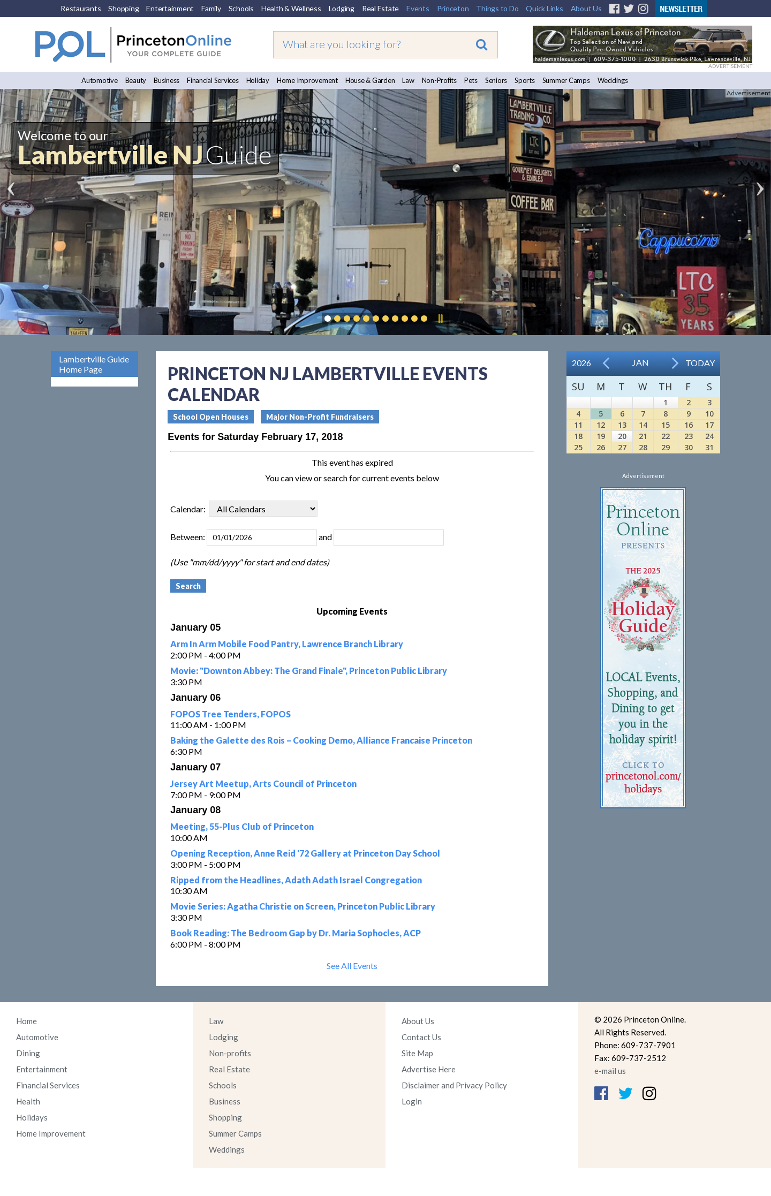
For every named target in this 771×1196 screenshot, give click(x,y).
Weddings (613, 80)
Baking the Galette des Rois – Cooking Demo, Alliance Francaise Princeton (321, 740)
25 (578, 447)
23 (688, 436)
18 (578, 436)
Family (211, 8)
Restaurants (81, 8)
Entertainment (170, 8)
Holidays (32, 1117)
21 (643, 436)
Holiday (257, 80)
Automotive (99, 80)
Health (28, 1101)
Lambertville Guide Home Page (94, 364)
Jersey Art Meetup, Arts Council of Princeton (263, 783)
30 (688, 447)
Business (166, 80)
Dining (28, 1053)
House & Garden (370, 80)
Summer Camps (566, 80)
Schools (241, 8)
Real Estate (380, 8)
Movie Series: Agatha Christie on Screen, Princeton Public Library (302, 906)
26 (600, 447)
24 (709, 436)
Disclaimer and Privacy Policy (454, 1085)
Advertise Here (429, 1069)
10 (709, 413)
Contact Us (421, 1037)
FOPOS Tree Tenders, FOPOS (230, 714)
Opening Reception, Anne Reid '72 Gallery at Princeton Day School (305, 853)
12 (600, 425)
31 (709, 447)
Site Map (417, 1053)
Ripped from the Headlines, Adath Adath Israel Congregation (296, 880)
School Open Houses (210, 416)
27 (622, 447)
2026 (581, 363)
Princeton (453, 8)
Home (26, 1021)
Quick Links (544, 8)
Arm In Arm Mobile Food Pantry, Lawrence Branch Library (286, 644)
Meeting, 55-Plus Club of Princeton (242, 826)
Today (700, 363)
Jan (640, 362)
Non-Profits (439, 80)
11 (578, 425)
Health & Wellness (291, 8)
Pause (440, 318)
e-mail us (610, 1071)
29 (665, 447)
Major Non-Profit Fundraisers (320, 416)
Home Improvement (307, 80)
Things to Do (497, 8)
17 (709, 425)
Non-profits (230, 1053)
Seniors (496, 80)
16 (688, 425)
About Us (586, 8)
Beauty (136, 80)
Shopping (123, 8)
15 (665, 425)
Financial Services (213, 80)
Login (412, 1101)
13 (622, 425)
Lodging (341, 8)
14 (643, 425)
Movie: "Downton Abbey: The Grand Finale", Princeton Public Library (308, 670)
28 (643, 447)
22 (665, 436)
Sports (525, 80)
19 (600, 436)
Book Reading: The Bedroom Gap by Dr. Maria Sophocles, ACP (295, 933)
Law (408, 80)
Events (417, 8)
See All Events (352, 965)
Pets (471, 80)
